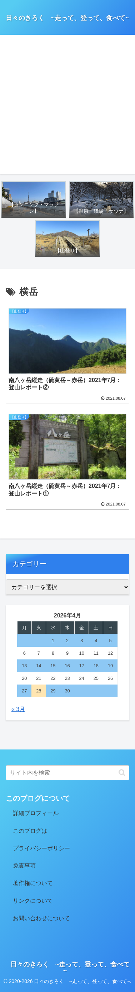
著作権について (33, 883)
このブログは (30, 831)
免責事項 (24, 865)
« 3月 (18, 709)
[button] (122, 772)
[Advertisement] (67, 106)
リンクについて (33, 901)
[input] (67, 772)
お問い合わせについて (41, 918)
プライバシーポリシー (41, 848)
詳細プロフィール (36, 813)
